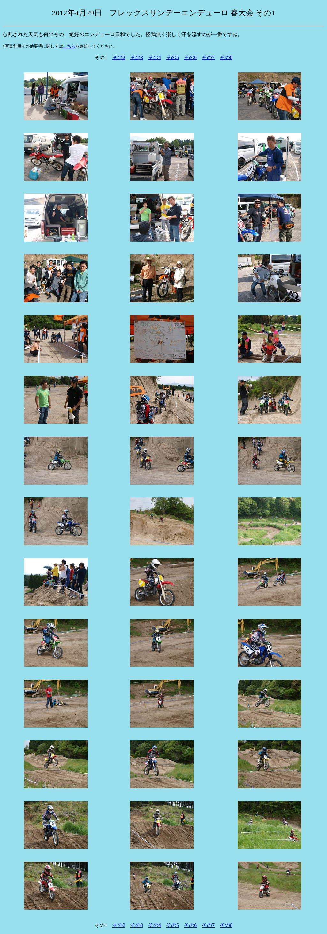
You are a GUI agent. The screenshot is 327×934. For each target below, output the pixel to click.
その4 (154, 57)
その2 (118, 57)
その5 (172, 57)
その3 (136, 57)
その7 (208, 57)
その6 (190, 57)
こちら (69, 46)
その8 (226, 57)
